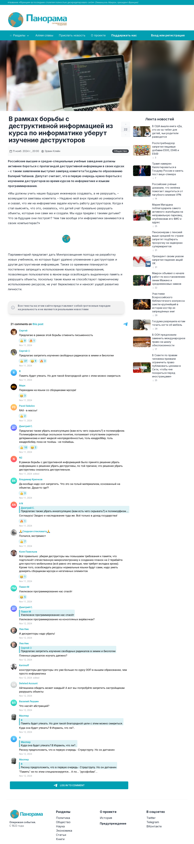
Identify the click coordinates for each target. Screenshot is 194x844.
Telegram (152, 822)
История (106, 818)
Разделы (19, 35)
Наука (60, 826)
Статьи (61, 835)
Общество (120, 151)
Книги (60, 839)
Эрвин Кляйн (50, 151)
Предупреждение (113, 823)
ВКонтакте (154, 826)
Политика (63, 818)
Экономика (64, 830)
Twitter (151, 818)
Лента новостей (159, 119)
